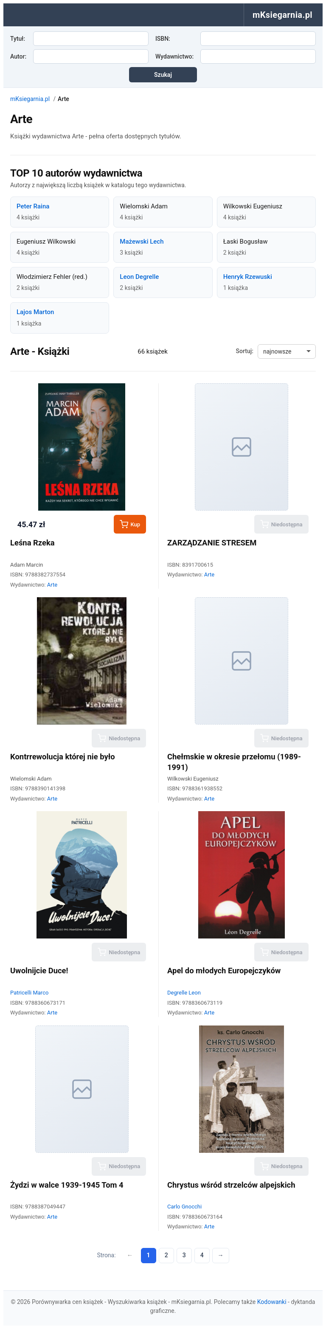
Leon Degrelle (139, 277)
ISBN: (162, 38)
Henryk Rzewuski (247, 277)
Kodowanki (272, 1301)
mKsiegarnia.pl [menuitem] (282, 15)
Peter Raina (33, 206)
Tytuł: (17, 38)
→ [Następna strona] (221, 1255)
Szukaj (163, 74)
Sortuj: (244, 351)
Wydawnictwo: (174, 56)
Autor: (18, 56)
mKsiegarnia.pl (30, 99)
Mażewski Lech (141, 241)
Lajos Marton (35, 312)
